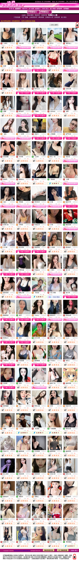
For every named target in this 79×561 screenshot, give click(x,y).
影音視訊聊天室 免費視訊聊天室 (22, 550)
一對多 (29, 43)
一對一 (60, 179)
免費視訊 (12, 43)
